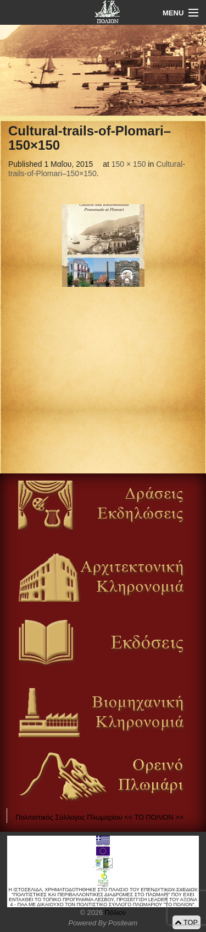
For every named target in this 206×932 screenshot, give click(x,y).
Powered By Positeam (103, 923)
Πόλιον (114, 912)
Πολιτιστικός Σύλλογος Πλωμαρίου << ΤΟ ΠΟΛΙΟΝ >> (99, 817)
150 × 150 (129, 164)
